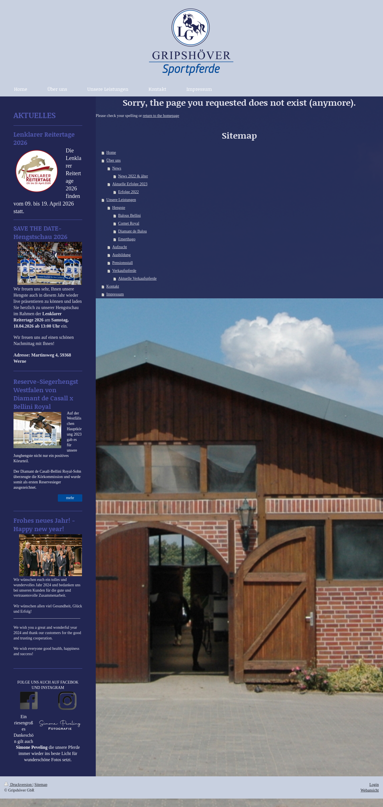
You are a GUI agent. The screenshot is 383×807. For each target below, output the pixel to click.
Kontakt (112, 286)
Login (374, 785)
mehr (70, 498)
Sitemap (41, 785)
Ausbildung (121, 255)
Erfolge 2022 (128, 192)
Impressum (115, 294)
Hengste (118, 208)
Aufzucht (119, 247)
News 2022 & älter (133, 176)
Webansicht (370, 790)
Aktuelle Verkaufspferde (137, 278)
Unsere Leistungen (121, 200)
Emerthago (126, 239)
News (116, 168)
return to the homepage (161, 116)
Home (111, 152)
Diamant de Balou (132, 231)
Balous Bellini (129, 215)
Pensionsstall (122, 263)
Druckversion (18, 785)
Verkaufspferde (124, 271)
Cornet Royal (128, 223)
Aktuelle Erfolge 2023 (129, 184)
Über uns (113, 160)
